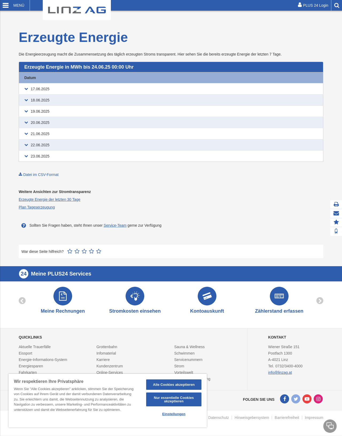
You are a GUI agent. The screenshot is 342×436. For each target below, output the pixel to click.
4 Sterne (91, 249)
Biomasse (155, 78)
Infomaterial (106, 354)
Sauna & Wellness (189, 347)
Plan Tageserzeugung (37, 205)
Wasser (219, 78)
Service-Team (115, 223)
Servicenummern (188, 360)
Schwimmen (184, 354)
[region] (108, 400)
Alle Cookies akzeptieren (174, 385)
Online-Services (109, 373)
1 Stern (70, 249)
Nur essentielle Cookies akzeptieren (174, 399)
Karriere (103, 360)
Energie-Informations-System (43, 360)
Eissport (25, 354)
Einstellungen (173, 414)
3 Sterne (84, 249)
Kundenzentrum (109, 366)
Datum (30, 78)
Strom (179, 366)
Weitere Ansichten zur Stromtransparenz (55, 190)
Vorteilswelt (183, 373)
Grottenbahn (106, 347)
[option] (63, 300)
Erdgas (100, 78)
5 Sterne (99, 249)
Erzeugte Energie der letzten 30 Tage (49, 197)
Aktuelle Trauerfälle (35, 347)
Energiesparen (31, 366)
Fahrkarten (28, 373)
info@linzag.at (280, 373)
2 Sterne (77, 249)
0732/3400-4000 (288, 366)
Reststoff (274, 78)
